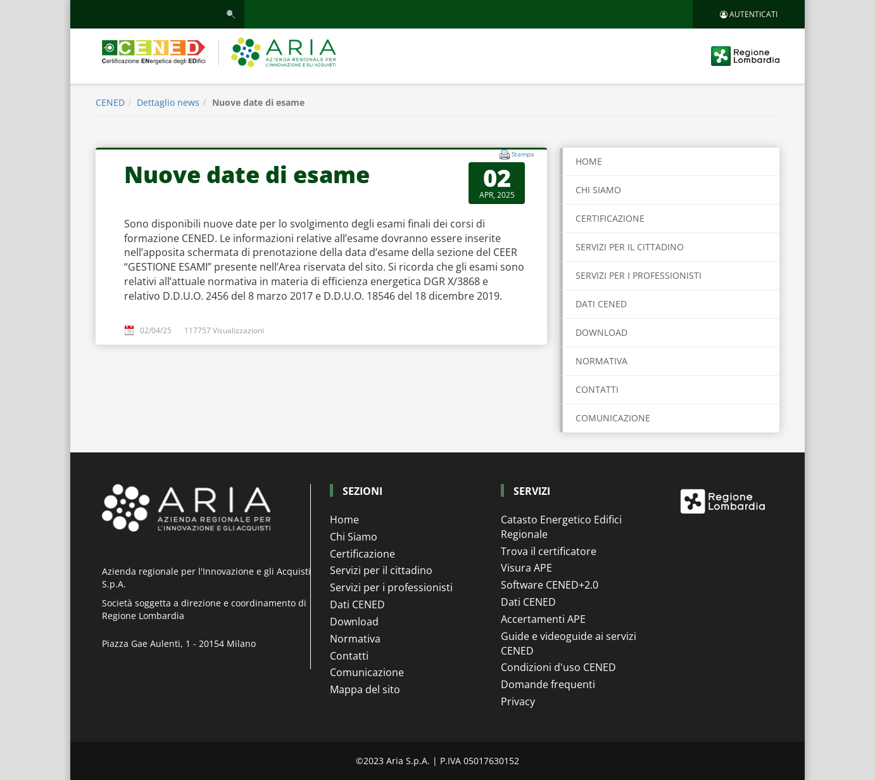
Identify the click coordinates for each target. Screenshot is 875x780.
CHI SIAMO (598, 190)
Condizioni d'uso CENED (558, 667)
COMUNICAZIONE (613, 418)
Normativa (355, 639)
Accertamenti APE (543, 619)
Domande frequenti (548, 684)
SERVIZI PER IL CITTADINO (630, 247)
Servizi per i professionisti (391, 587)
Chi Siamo (353, 537)
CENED (110, 102)
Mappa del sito (365, 689)
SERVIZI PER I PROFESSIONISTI (639, 275)
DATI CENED (601, 304)
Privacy (518, 701)
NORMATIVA (601, 361)
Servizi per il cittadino (381, 570)
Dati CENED (357, 604)
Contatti (349, 656)
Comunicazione (367, 672)
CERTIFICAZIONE (610, 218)
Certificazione (362, 554)
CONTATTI (597, 389)
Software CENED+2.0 (549, 585)
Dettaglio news (168, 102)
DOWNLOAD (601, 332)
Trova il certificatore (548, 551)
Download (354, 622)
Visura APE (526, 568)
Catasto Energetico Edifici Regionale (561, 527)
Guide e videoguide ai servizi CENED (568, 643)
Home (589, 161)
